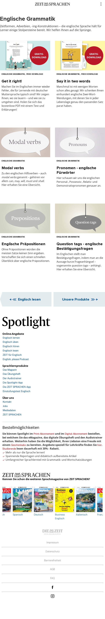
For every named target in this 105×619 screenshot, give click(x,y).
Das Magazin (10, 369)
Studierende (9, 448)
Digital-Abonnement (76, 433)
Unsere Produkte (75, 299)
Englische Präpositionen (23, 244)
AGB (52, 569)
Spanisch (21, 501)
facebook (53, 587)
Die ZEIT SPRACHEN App (17, 387)
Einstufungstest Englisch (16, 391)
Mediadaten (9, 410)
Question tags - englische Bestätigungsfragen (80, 246)
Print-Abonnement (44, 433)
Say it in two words (73, 81)
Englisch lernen (11, 337)
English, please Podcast (16, 359)
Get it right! (12, 81)
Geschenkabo (18, 445)
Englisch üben (10, 342)
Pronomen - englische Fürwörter (76, 170)
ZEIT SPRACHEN (12, 414)
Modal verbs (13, 168)
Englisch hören (11, 346)
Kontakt (7, 401)
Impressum (53, 542)
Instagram (53, 596)
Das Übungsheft (11, 374)
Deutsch (42, 501)
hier (99, 445)
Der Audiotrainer (12, 378)
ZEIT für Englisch (12, 355)
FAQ (52, 578)
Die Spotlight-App (13, 382)
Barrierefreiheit (52, 560)
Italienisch (84, 501)
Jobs (5, 406)
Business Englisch (63, 503)
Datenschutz (53, 551)
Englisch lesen (29, 299)
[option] (63, 503)
